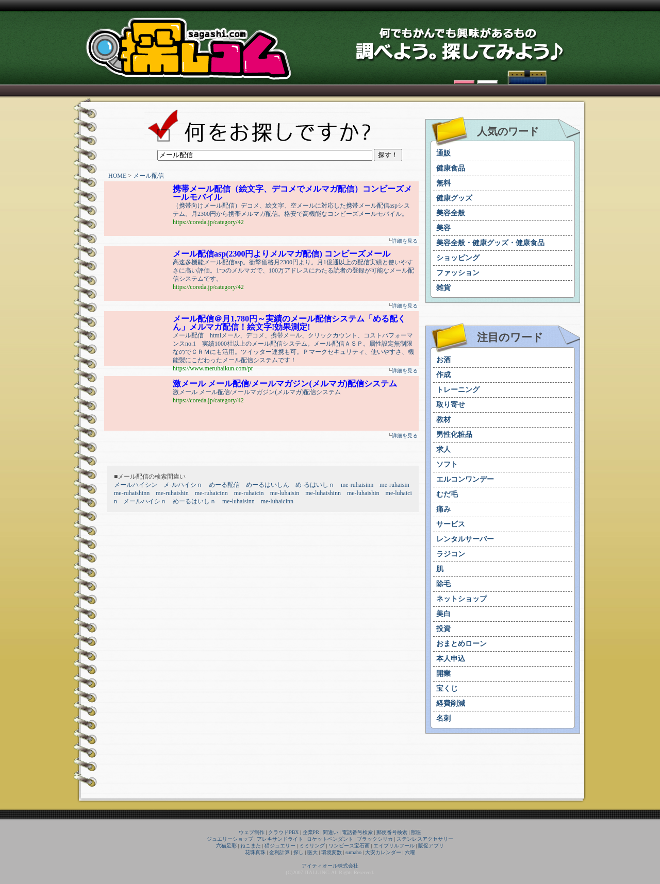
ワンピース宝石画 (349, 845)
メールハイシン (135, 484)
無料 (443, 183)
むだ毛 (447, 494)
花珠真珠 (255, 852)
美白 (443, 614)
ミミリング (312, 845)
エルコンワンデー (465, 479)
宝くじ (447, 688)
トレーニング (458, 390)
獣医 (416, 832)
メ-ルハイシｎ (183, 484)
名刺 (443, 718)
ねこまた (250, 845)
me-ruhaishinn (132, 493)
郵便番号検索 (391, 832)
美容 (443, 228)
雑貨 (443, 288)
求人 (443, 449)
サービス (450, 524)
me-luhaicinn (277, 501)
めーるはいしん (267, 484)
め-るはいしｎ (315, 484)
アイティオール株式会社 (330, 866)
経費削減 (450, 703)
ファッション (458, 273)
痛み (443, 509)
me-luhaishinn (323, 493)
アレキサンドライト (280, 839)
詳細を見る (405, 241)
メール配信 (148, 175)
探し (298, 852)
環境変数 (331, 852)
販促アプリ (431, 845)
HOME (117, 175)
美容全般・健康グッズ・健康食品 (490, 243)
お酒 (443, 360)
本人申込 (450, 658)
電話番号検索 (357, 832)
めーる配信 (224, 484)
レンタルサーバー (465, 539)
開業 (443, 673)
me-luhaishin (363, 493)
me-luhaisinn (238, 501)
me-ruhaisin (394, 484)
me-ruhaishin (172, 493)
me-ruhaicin (249, 493)
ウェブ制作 (252, 832)
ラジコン (450, 554)
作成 (443, 375)
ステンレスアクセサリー (425, 839)
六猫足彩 (226, 845)
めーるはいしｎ (194, 501)
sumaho (353, 852)
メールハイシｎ (145, 501)
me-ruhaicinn (211, 493)
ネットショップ (461, 599)
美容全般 (450, 213)
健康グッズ (454, 198)
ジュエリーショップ (230, 839)
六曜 (410, 852)
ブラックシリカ (375, 839)
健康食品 (450, 168)
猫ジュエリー (280, 845)
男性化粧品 (454, 434)
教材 (443, 419)
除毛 (443, 584)
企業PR (311, 832)
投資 (443, 629)
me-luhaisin (285, 493)
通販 (443, 153)
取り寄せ (450, 405)
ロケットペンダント (330, 839)
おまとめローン (461, 644)
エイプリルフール (394, 845)
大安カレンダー (383, 852)
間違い (330, 832)
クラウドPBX (283, 832)
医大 (312, 852)
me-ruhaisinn (357, 484)
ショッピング (458, 258)
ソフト (447, 464)
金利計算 (279, 852)
